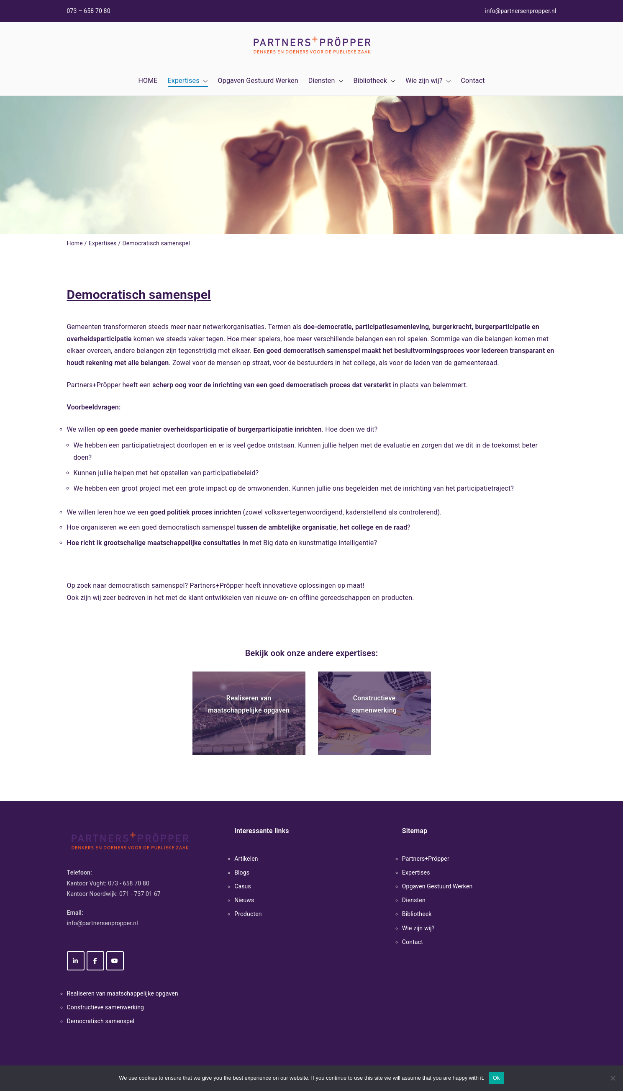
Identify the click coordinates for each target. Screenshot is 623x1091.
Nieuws (244, 900)
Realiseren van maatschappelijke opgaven (122, 993)
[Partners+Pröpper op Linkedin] (76, 960)
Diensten (326, 81)
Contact (473, 81)
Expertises (188, 81)
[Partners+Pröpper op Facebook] (95, 960)
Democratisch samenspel (101, 1021)
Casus (242, 886)
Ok (496, 1078)
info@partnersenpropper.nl (520, 11)
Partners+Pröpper (425, 858)
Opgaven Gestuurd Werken (258, 81)
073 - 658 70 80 (128, 883)
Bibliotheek (375, 81)
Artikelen (246, 858)
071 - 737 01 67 (140, 893)
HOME (147, 81)
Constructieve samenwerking (105, 1007)
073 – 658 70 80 (88, 11)
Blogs (241, 872)
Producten (248, 914)
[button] (204, 81)
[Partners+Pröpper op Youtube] (115, 960)
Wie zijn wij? (428, 81)
